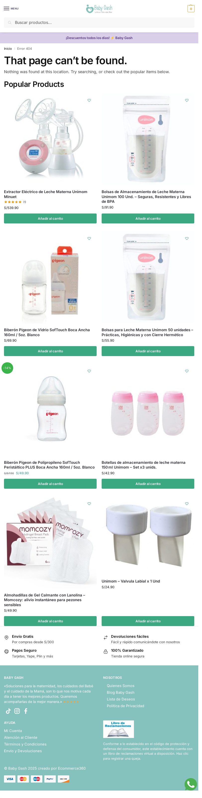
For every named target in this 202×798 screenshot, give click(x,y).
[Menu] (11, 8)
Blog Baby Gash (121, 692)
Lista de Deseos (121, 699)
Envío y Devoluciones (23, 751)
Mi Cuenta (13, 731)
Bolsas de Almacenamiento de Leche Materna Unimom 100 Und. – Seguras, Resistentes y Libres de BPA (146, 196)
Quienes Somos (121, 686)
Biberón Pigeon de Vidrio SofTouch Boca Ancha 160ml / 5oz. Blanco (47, 332)
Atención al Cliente (20, 737)
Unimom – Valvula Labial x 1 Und (131, 581)
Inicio (8, 49)
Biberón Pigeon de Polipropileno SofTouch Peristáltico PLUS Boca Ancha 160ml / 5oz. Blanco (49, 465)
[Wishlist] (89, 100)
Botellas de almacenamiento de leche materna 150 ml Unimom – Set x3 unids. (144, 465)
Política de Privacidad (125, 706)
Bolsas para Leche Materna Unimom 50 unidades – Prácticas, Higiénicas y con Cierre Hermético (147, 332)
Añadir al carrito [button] (50, 218)
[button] (190, 8)
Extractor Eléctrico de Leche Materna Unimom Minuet (45, 194)
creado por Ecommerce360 (62, 768)
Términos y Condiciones (25, 744)
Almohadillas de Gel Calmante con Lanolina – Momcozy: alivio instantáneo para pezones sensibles (44, 600)
